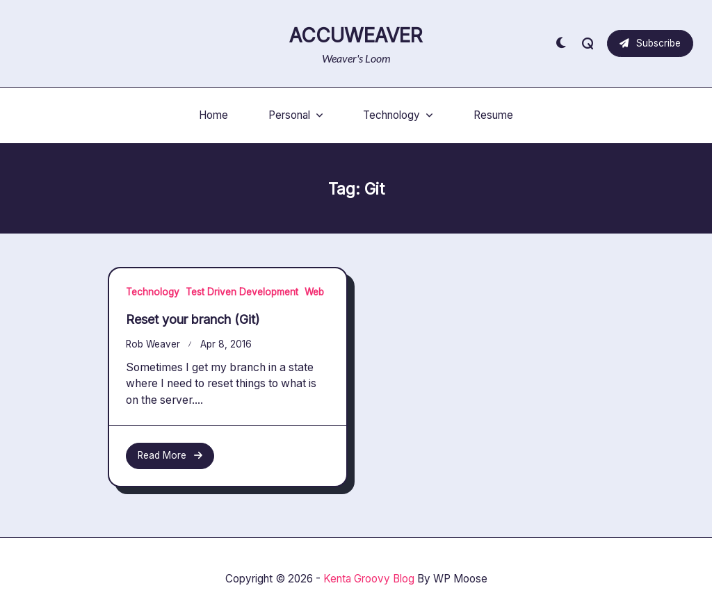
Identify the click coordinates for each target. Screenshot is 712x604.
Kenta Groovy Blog (368, 578)
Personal (295, 115)
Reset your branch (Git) (193, 319)
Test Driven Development (242, 291)
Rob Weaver (153, 344)
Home (213, 115)
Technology (398, 115)
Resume (493, 115)
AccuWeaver (356, 35)
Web (314, 291)
